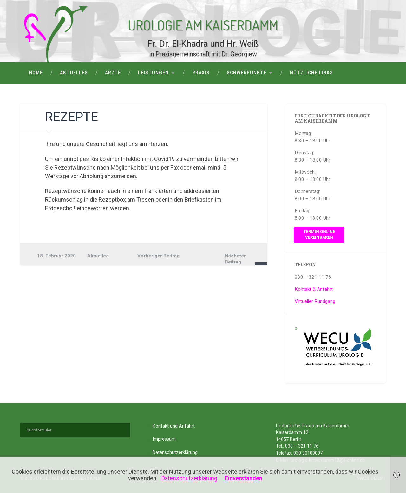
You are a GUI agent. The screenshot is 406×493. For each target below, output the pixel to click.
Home (36, 72)
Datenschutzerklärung (175, 452)
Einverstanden (243, 478)
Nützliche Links (311, 72)
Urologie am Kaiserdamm (203, 24)
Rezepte (71, 116)
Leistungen (153, 72)
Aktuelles (74, 72)
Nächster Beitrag (235, 258)
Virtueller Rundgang (315, 301)
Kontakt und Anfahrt (174, 426)
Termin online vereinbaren (319, 234)
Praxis (201, 72)
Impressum (164, 439)
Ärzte (113, 72)
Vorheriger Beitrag (158, 256)
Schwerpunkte (246, 72)
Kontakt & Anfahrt (314, 289)
